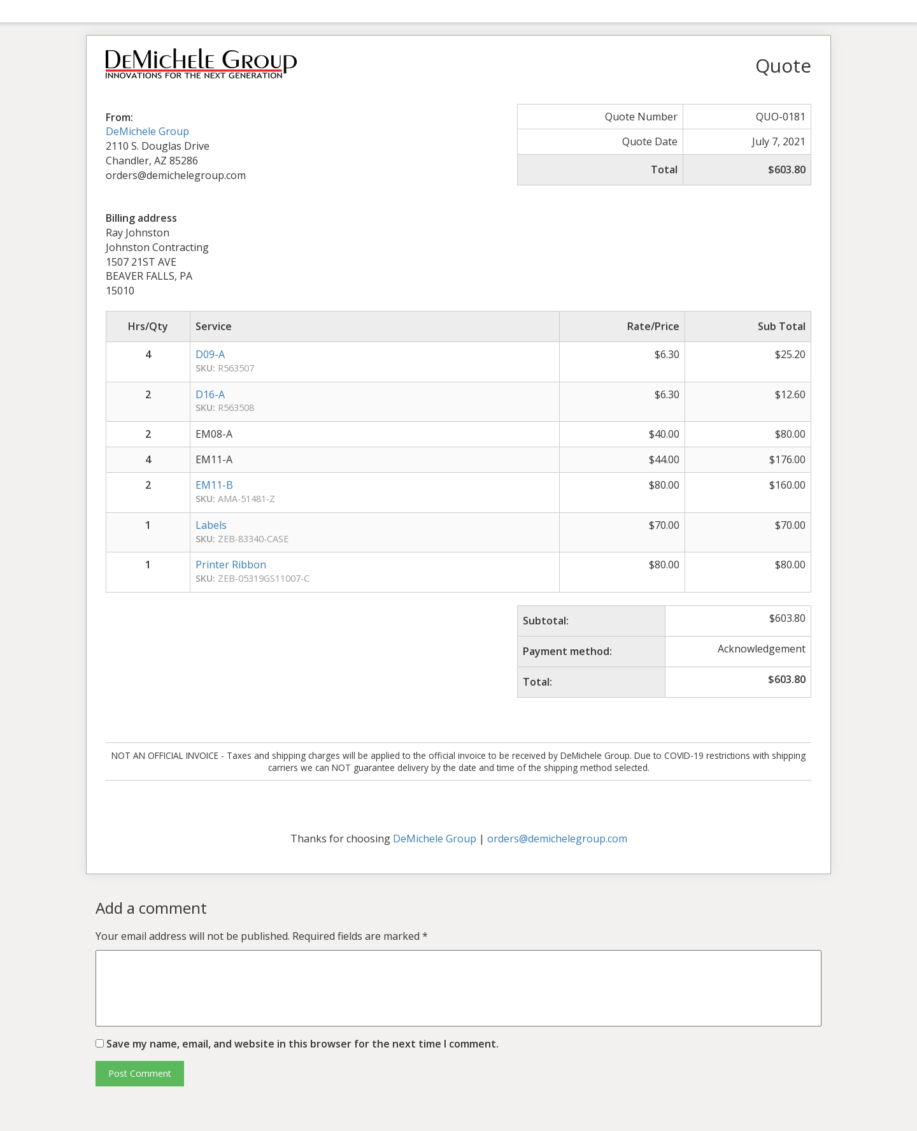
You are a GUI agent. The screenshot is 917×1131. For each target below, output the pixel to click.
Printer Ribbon (230, 565)
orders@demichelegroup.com (557, 839)
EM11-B (214, 485)
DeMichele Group (147, 131)
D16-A (210, 394)
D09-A (210, 354)
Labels (211, 525)
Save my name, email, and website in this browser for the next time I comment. (302, 1044)
